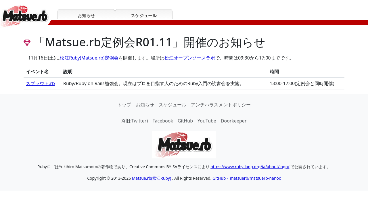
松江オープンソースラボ (189, 58)
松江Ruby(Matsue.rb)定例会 (89, 58)
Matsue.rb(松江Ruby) (152, 178)
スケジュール (172, 104)
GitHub (185, 121)
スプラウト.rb (40, 83)
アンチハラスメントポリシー (221, 104)
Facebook (162, 121)
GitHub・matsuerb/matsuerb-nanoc (246, 178)
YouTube (207, 121)
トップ (124, 104)
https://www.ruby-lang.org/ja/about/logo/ (249, 166)
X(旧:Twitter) (134, 121)
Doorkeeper (234, 121)
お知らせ (145, 104)
